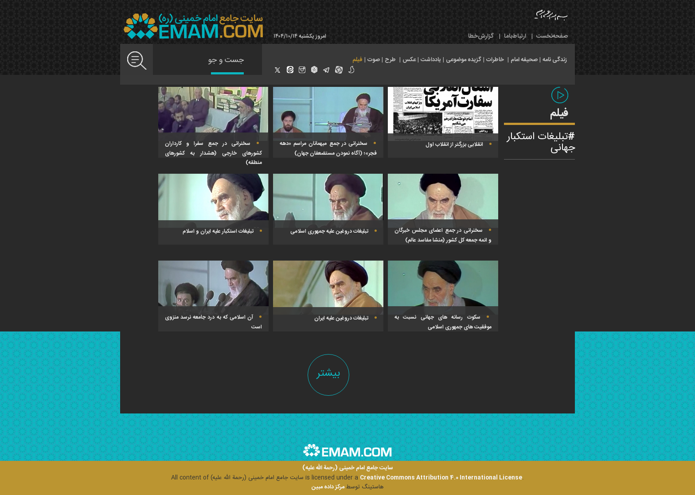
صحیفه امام (524, 60)
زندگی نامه (555, 60)
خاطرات (495, 60)
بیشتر (328, 373)
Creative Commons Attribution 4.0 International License (441, 478)
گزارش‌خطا (481, 36)
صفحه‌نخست (552, 36)
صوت (373, 60)
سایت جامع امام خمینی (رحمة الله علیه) (347, 468)
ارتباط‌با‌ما (515, 36)
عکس (409, 60)
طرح (390, 60)
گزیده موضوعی (463, 60)
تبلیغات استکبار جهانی (541, 142)
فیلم (357, 60)
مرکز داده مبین (328, 487)
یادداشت (431, 60)
